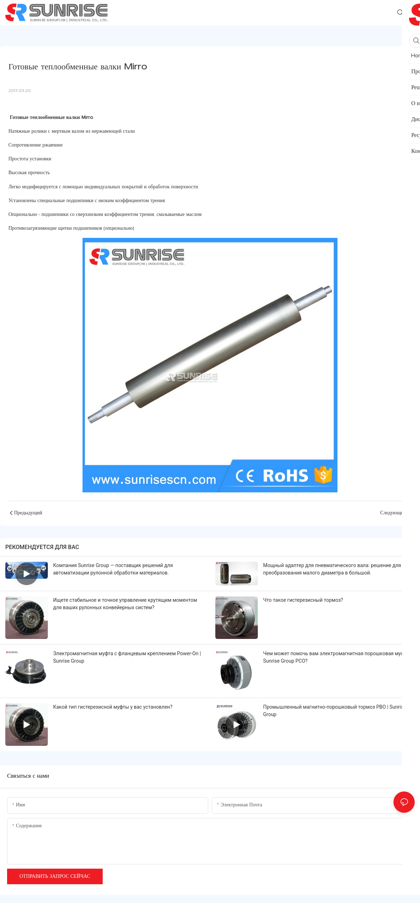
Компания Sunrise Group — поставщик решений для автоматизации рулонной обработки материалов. (113, 569)
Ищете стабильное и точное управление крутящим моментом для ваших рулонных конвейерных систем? (125, 603)
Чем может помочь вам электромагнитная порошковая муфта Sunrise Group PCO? (336, 657)
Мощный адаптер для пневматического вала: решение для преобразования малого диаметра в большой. (332, 569)
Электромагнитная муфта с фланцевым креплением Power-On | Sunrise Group (127, 657)
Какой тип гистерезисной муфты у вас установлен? (112, 707)
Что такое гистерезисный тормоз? (303, 600)
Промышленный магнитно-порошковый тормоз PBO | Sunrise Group (334, 710)
